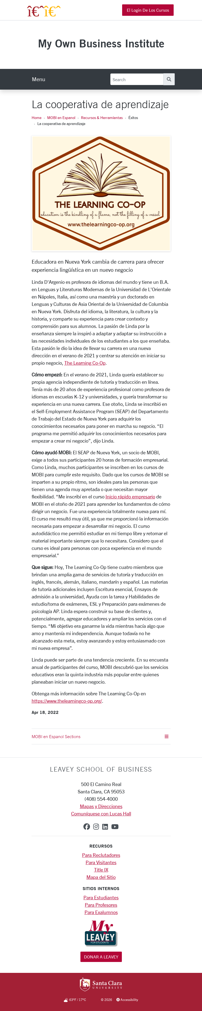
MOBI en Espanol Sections (100, 736)
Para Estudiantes (101, 897)
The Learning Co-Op (84, 363)
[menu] (39, 79)
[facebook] (86, 826)
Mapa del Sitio (101, 877)
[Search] (137, 79)
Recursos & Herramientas (102, 117)
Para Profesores (101, 905)
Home (36, 117)
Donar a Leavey (101, 956)
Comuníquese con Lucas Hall (101, 813)
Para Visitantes (101, 862)
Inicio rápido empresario (130, 496)
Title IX (101, 869)
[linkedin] (105, 826)
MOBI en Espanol (61, 117)
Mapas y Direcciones (101, 806)
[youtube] (115, 826)
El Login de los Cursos (148, 10)
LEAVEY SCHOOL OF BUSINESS (101, 769)
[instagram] (96, 826)
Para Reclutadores (101, 855)
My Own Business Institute (101, 43)
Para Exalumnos (101, 912)
